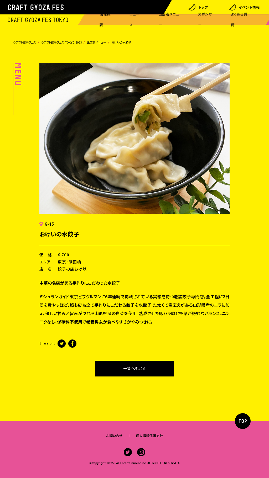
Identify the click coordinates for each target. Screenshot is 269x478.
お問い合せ (114, 436)
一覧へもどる (134, 368)
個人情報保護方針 (149, 436)
